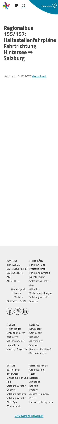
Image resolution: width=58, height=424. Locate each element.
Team (32, 374)
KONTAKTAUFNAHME (29, 416)
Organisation (36, 369)
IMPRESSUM (13, 265)
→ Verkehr (17, 297)
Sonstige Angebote (17, 349)
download (39, 76)
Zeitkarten (12, 337)
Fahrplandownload (39, 273)
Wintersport (13, 406)
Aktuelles (34, 382)
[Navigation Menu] (16, 5)
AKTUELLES (13, 281)
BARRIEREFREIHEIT (17, 269)
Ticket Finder (13, 329)
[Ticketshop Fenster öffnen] (47, 6)
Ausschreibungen (39, 394)
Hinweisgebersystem (41, 402)
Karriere (34, 378)
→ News (16, 293)
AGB (8, 277)
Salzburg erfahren (16, 394)
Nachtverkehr (37, 277)
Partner (33, 390)
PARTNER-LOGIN (16, 301)
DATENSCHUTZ (14, 273)
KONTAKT (11, 261)
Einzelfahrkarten (15, 333)
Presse (33, 398)
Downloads (35, 329)
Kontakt (33, 386)
